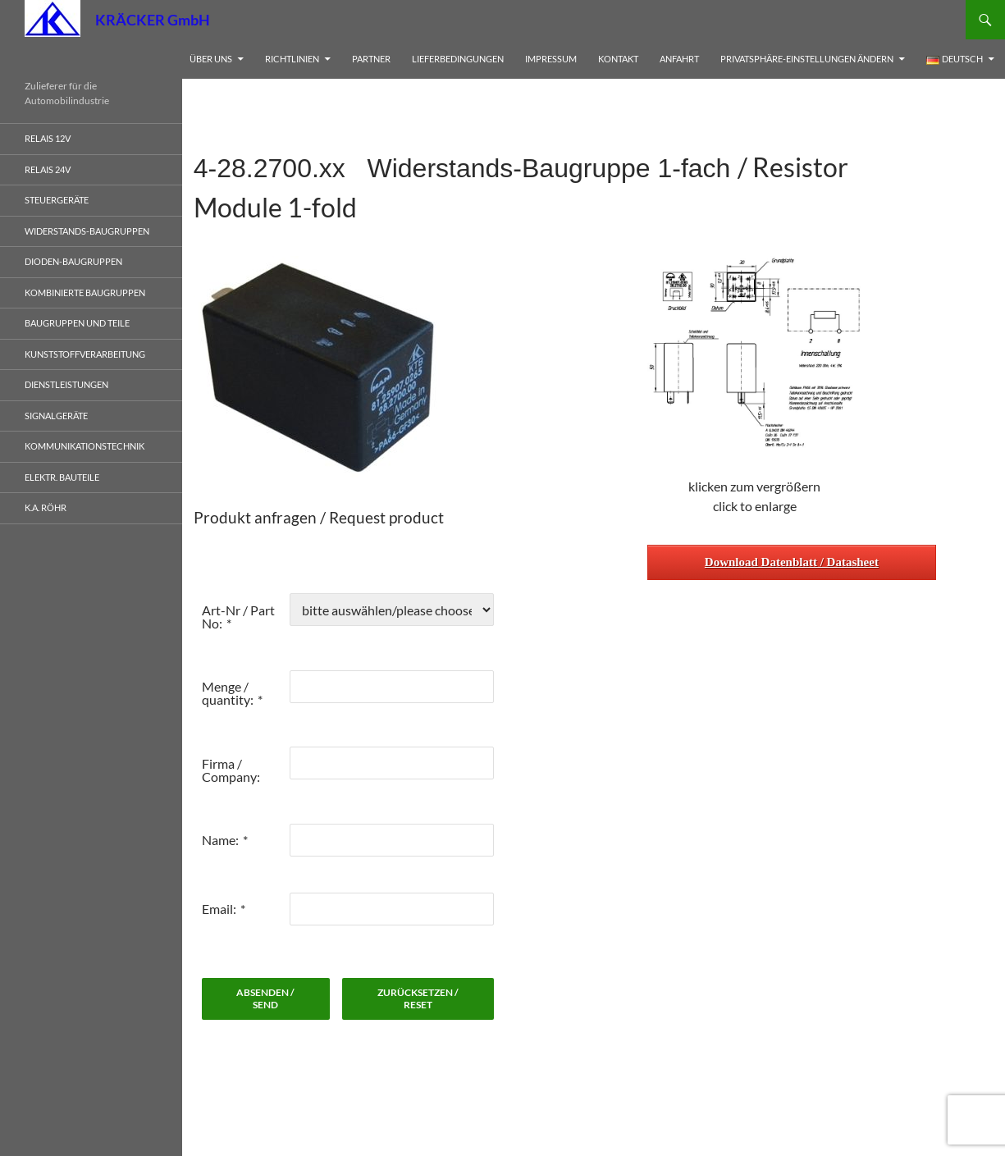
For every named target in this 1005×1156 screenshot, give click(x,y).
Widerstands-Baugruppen (87, 231)
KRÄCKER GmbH (152, 20)
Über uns (211, 58)
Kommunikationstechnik (84, 446)
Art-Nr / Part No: (238, 616)
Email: (219, 908)
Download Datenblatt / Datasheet (792, 562)
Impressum (551, 58)
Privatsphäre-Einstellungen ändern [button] (806, 58)
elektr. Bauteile (62, 477)
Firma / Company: (231, 770)
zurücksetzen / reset (418, 998)
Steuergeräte (57, 199)
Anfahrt (679, 58)
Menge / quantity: (228, 693)
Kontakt (618, 58)
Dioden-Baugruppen (73, 261)
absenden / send (265, 998)
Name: (220, 840)
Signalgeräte (56, 415)
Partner (371, 58)
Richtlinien (292, 58)
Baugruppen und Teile (77, 323)
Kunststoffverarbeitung (85, 354)
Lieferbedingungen (458, 58)
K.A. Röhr (45, 507)
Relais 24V (48, 169)
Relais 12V (48, 138)
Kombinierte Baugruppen (85, 292)
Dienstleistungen (66, 384)
